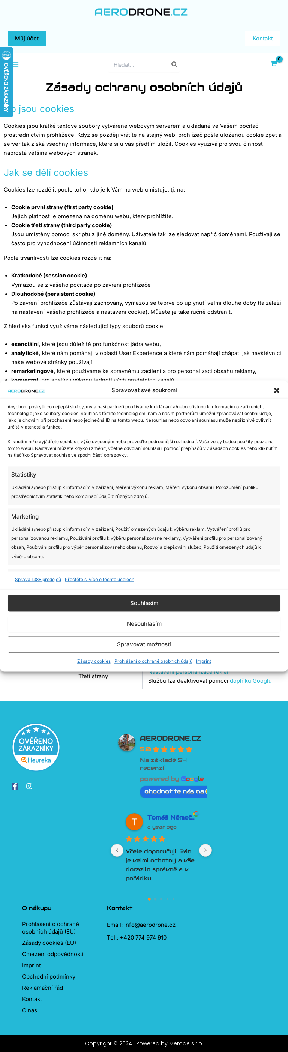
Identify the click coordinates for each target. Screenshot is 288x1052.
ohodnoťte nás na (178, 791)
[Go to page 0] (149, 899)
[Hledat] (175, 64)
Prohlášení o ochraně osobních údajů (153, 661)
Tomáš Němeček (172, 817)
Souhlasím (144, 603)
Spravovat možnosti (144, 644)
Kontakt (32, 999)
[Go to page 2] (161, 899)
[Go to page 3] (167, 899)
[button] (276, 390)
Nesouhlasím (144, 623)
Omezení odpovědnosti (53, 954)
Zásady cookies (94, 661)
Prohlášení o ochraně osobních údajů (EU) (50, 927)
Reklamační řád (42, 987)
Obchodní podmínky (48, 976)
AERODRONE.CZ (170, 738)
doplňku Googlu (251, 680)
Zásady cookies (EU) (49, 942)
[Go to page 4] (173, 899)
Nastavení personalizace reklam (190, 671)
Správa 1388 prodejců (38, 579)
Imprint (203, 661)
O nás (29, 1010)
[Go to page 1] (155, 899)
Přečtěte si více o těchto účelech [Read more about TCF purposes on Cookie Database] (99, 579)
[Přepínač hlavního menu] (15, 64)
